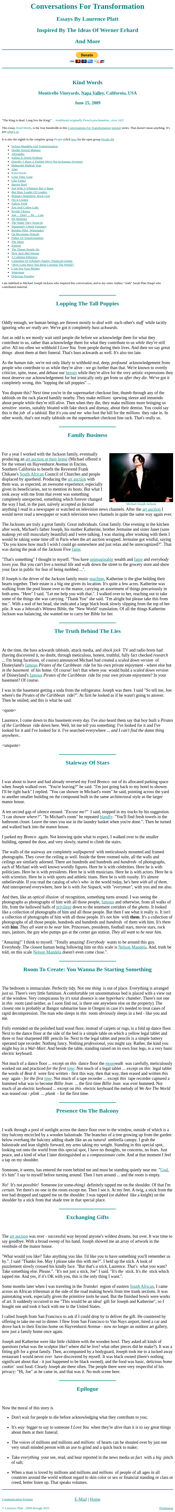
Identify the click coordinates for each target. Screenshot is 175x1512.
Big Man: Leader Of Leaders (29, 192)
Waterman (17, 272)
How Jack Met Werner (25, 253)
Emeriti (16, 245)
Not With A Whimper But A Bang (32, 188)
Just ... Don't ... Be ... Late (27, 215)
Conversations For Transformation (89, 128)
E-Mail (81, 1499)
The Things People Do (25, 249)
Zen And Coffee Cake (24, 207)
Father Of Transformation (27, 238)
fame (76, 549)
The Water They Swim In (27, 222)
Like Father (18, 180)
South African (32, 474)
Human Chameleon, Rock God (30, 196)
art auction (77, 479)
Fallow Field (19, 203)
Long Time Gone (22, 177)
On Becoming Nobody (25, 234)
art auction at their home (47, 459)
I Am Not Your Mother (25, 268)
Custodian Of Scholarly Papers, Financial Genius (42, 261)
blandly (106, 816)
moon (110, 1063)
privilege (63, 907)
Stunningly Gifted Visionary (29, 226)
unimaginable (101, 559)
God (164, 1169)
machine (97, 578)
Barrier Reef (19, 184)
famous (31, 665)
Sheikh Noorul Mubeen (26, 150)
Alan (14, 169)
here (74, 139)
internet (116, 128)
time (70, 1068)
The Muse (17, 242)
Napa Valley (92, 92)
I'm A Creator (19, 200)
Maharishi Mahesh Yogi (26, 165)
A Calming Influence (24, 257)
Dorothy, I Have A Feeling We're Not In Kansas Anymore (47, 161)
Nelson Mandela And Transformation (34, 146)
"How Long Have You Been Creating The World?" (42, 264)
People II (106, 139)
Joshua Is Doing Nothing (26, 157)
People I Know (20, 211)
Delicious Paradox (22, 276)
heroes (71, 372)
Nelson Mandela (132, 947)
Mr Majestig (19, 219)
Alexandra (17, 154)
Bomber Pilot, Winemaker (27, 230)
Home (95, 1499)
